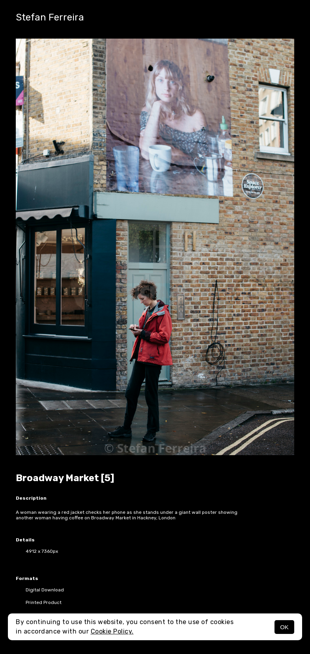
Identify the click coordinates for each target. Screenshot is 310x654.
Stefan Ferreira (50, 17)
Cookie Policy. (112, 631)
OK (284, 627)
